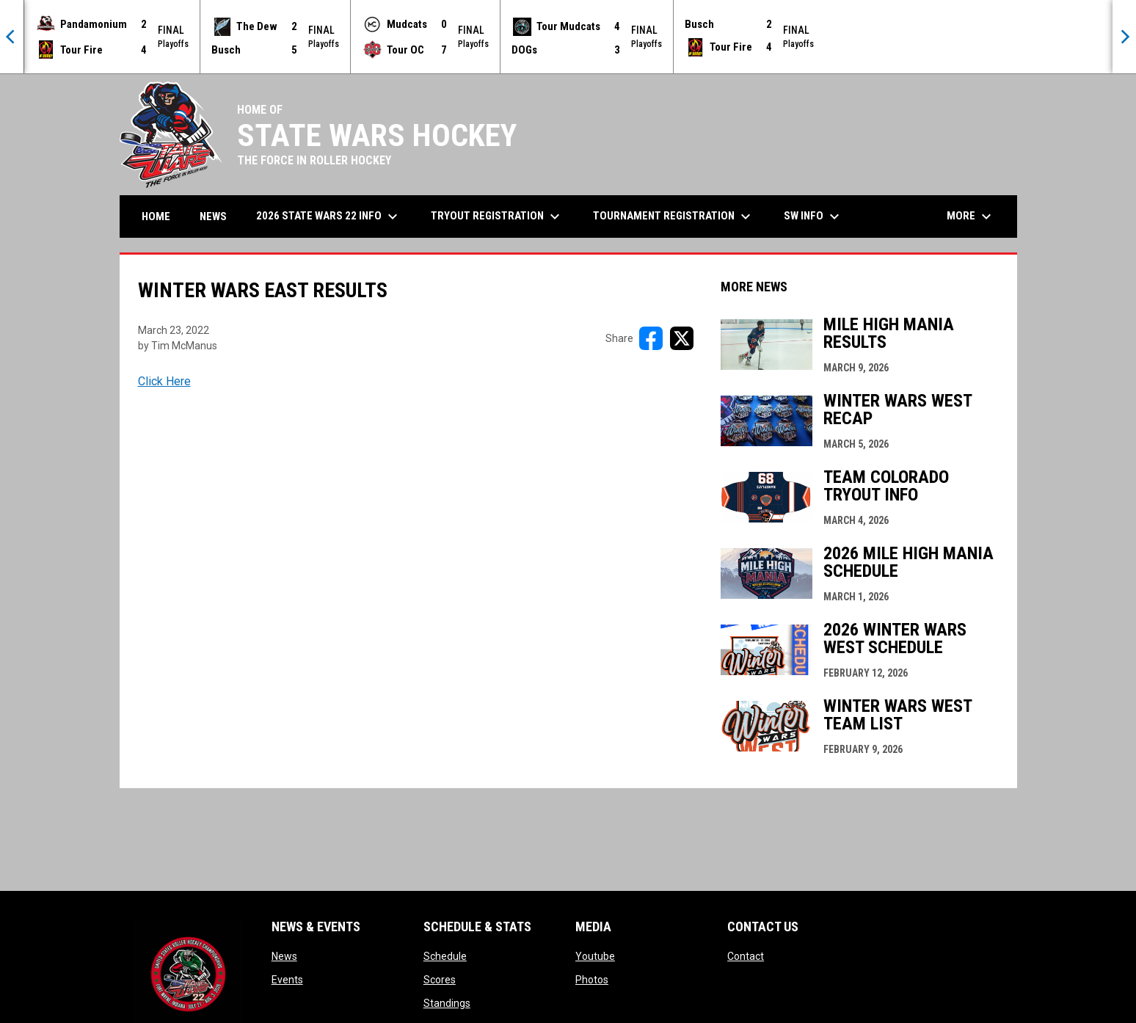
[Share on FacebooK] (651, 338)
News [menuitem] (213, 216)
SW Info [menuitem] (813, 216)
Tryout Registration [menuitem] (497, 216)
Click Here (164, 381)
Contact (745, 956)
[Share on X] (681, 338)
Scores (439, 980)
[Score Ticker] (568, 36)
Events (287, 980)
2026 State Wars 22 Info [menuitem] (328, 216)
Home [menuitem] (156, 216)
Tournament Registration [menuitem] (673, 216)
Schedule (445, 956)
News (284, 956)
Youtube (595, 956)
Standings (446, 1003)
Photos (591, 980)
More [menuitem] (971, 216)
